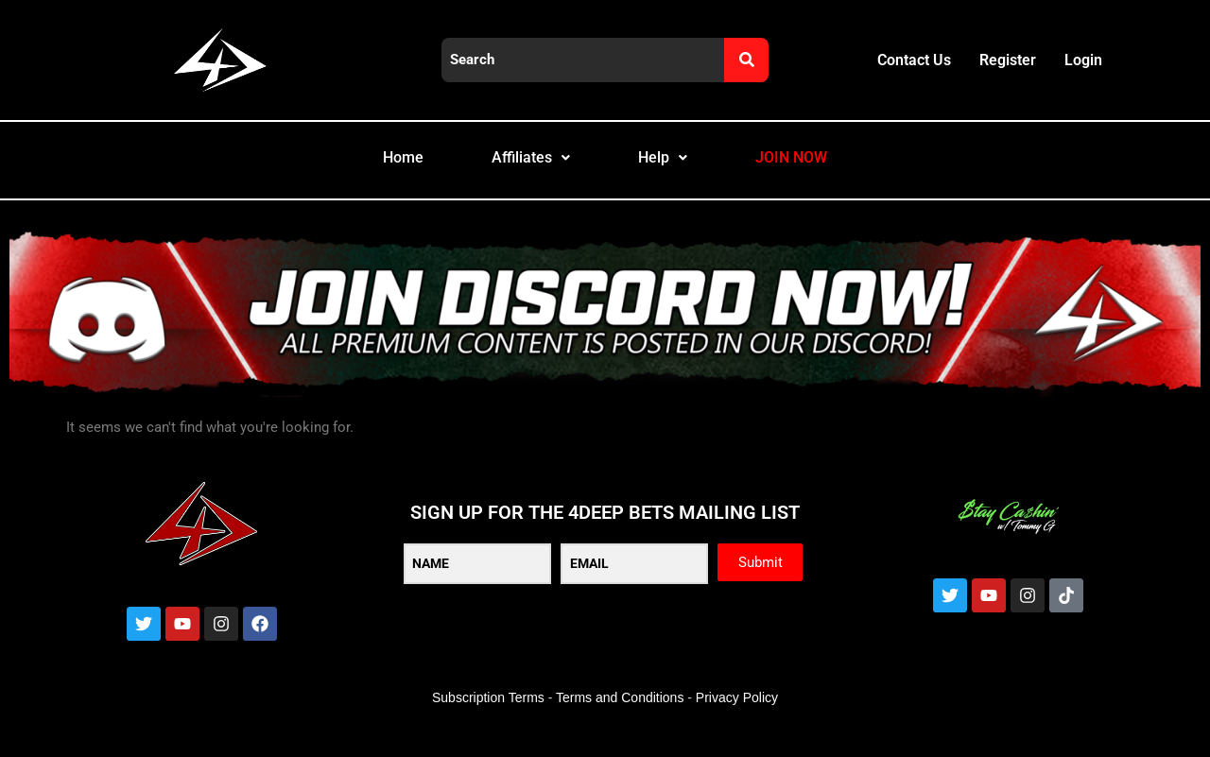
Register (1007, 60)
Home (382, 169)
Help (665, 169)
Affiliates (522, 169)
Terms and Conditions (619, 720)
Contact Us (914, 60)
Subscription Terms (488, 720)
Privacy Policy (737, 720)
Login (1083, 60)
